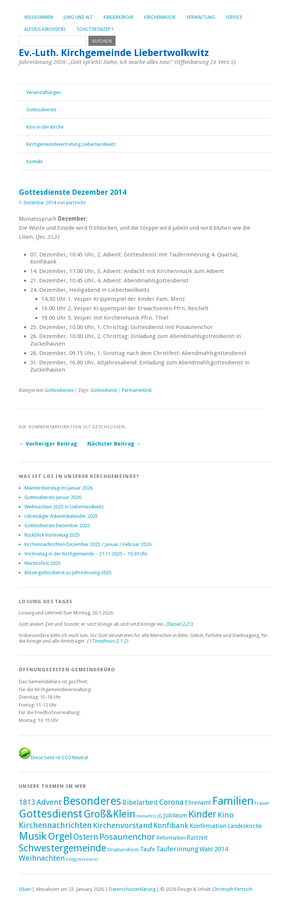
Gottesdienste (41, 109)
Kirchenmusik (160, 17)
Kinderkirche (118, 17)
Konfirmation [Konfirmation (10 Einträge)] (208, 826)
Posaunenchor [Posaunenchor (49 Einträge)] (127, 837)
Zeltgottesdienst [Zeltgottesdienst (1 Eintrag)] (82, 859)
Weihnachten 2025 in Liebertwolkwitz (63, 507)
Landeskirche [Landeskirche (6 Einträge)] (245, 826)
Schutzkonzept (95, 29)
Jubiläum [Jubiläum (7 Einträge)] (175, 815)
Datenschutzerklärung (132, 889)
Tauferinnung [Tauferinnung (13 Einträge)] (177, 849)
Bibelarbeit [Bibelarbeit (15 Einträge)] (140, 802)
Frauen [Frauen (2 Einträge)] (262, 803)
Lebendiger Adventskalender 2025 (61, 516)
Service (233, 17)
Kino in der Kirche (45, 127)
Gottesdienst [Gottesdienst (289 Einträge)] (50, 813)
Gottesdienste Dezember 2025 (57, 525)
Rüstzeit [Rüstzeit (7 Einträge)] (197, 837)
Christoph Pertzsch (232, 889)
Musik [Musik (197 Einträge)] (33, 836)
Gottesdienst (104, 390)
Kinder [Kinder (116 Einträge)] (202, 814)
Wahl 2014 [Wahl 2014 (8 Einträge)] (213, 849)
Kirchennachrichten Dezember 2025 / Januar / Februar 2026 (87, 544)
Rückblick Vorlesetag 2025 (52, 535)
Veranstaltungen (43, 92)
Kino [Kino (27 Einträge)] (226, 814)
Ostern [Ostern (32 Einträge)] (85, 837)
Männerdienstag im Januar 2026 (58, 488)
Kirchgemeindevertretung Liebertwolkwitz (71, 144)
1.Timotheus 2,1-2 (107, 641)
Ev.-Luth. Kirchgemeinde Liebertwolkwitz (114, 52)
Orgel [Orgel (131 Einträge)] (60, 836)
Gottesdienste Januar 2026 (52, 497)
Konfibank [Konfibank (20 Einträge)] (171, 825)
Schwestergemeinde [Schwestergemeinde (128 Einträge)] (62, 848)
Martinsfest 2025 (42, 563)
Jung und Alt (78, 17)
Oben (25, 889)
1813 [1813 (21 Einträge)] (27, 802)
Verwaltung (200, 17)
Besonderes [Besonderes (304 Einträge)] (92, 801)
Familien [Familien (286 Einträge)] (233, 801)
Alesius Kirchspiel (45, 29)
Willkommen (38, 17)
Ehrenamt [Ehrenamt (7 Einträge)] (198, 802)
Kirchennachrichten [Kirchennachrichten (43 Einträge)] (55, 825)
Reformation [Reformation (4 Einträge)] (171, 838)
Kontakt (34, 161)
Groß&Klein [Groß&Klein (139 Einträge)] (109, 814)
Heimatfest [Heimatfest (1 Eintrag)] (147, 816)
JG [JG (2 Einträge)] (160, 816)
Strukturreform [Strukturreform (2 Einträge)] (123, 849)
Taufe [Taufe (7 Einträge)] (147, 849)
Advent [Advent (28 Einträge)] (49, 802)
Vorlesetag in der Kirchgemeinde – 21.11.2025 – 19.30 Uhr (86, 554)
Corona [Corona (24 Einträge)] (171, 802)
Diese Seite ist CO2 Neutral (53, 757)
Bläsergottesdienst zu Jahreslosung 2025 (67, 572)
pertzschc (76, 202)
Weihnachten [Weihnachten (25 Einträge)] (42, 858)
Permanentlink (137, 390)
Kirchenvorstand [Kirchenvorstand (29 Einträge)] (122, 825)
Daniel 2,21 (179, 624)
